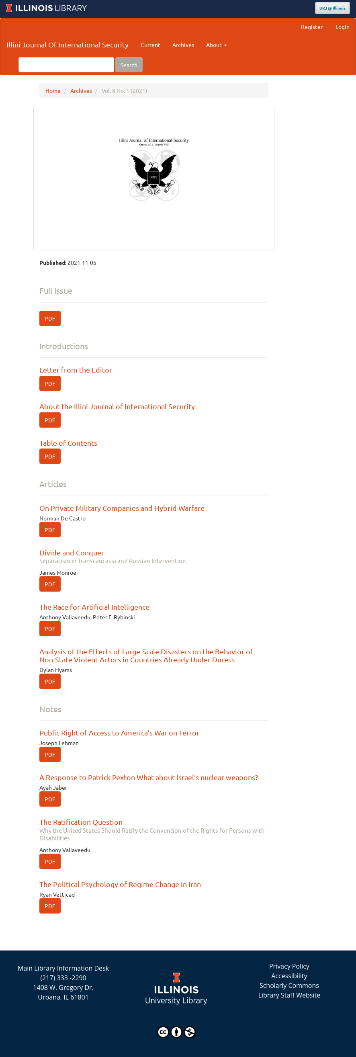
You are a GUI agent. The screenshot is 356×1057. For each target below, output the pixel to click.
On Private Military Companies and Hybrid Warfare (122, 508)
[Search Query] (66, 64)
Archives (183, 44)
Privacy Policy (289, 966)
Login (343, 26)
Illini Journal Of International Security (67, 44)
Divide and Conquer (153, 556)
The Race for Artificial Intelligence (94, 606)
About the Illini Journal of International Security (117, 406)
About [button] (216, 44)
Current (150, 44)
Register (312, 26)
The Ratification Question (153, 829)
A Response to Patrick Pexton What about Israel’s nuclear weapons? (148, 777)
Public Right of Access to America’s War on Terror (119, 732)
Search (129, 64)
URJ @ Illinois (332, 8)
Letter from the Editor (75, 369)
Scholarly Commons (289, 985)
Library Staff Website (289, 995)
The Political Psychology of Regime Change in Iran (120, 884)
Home (53, 90)
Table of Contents (68, 442)
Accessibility (289, 975)
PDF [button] (50, 318)
